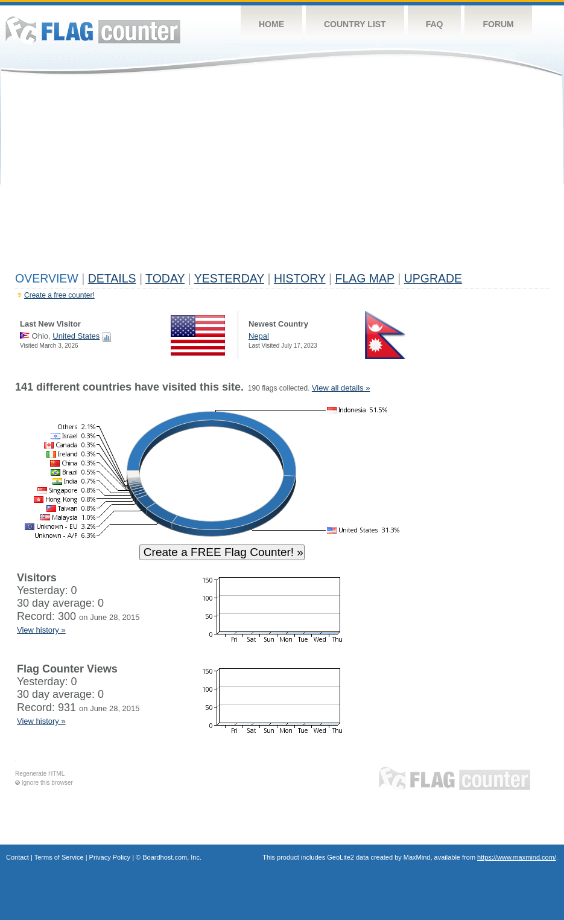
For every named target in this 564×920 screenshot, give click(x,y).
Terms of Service (59, 857)
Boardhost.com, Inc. (171, 857)
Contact (17, 857)
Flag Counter (92, 29)
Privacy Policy (109, 857)
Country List (355, 24)
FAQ (434, 24)
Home (271, 24)
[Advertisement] (282, 176)
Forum (498, 24)
